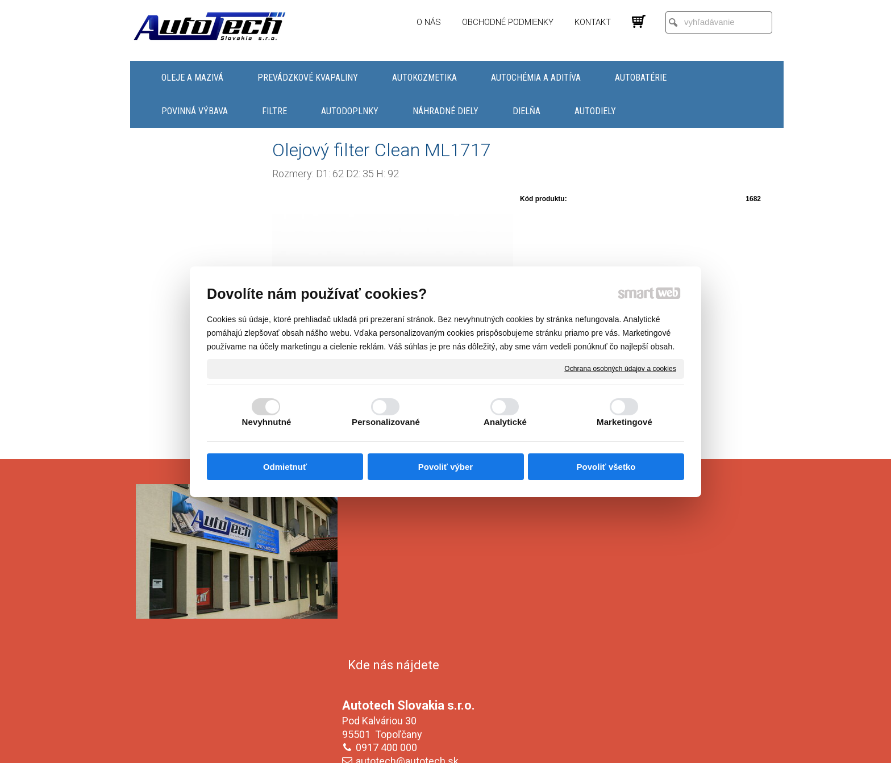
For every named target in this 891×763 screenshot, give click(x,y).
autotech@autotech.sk (409, 587)
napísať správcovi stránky (434, 747)
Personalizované (386, 422)
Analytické (505, 422)
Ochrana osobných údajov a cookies (620, 368)
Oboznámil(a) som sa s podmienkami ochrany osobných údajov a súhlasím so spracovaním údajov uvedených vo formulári (657, 677)
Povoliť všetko (606, 467)
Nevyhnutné (267, 422)
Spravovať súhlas (636, 747)
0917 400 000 (388, 573)
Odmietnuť (285, 467)
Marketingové (624, 422)
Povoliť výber (445, 467)
